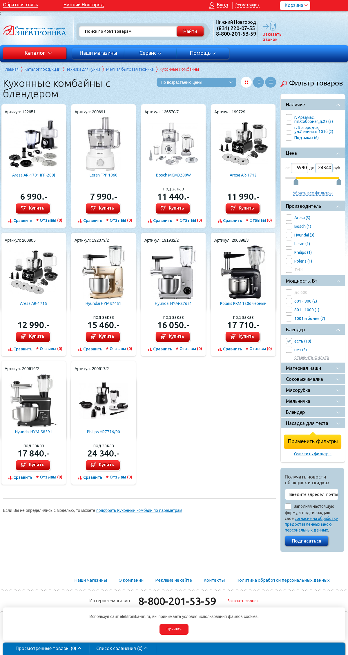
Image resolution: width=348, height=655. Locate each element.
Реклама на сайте (173, 580)
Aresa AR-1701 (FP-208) (33, 175)
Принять (174, 629)
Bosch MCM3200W (173, 175)
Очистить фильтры (312, 454)
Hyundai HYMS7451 (103, 303)
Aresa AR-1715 (33, 303)
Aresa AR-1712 (243, 175)
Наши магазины (98, 53)
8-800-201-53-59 (177, 601)
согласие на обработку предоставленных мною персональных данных (311, 524)
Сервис (150, 53)
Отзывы (51, 220)
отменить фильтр (311, 357)
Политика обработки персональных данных (283, 580)
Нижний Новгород (84, 4)
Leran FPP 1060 (103, 175)
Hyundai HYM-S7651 (173, 303)
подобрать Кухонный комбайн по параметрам (139, 510)
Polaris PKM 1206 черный (243, 303)
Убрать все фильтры (313, 193)
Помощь (203, 53)
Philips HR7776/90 (103, 432)
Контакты (214, 580)
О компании (131, 580)
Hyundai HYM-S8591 (33, 432)
